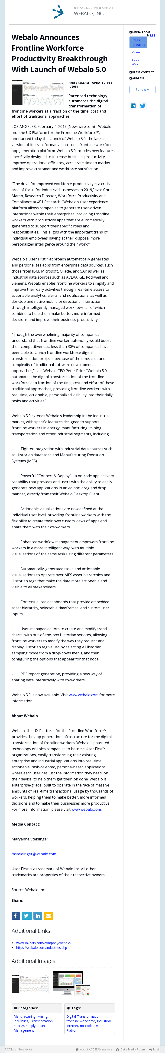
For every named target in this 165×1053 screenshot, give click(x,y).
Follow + (142, 89)
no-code (86, 1025)
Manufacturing (25, 1016)
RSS (151, 35)
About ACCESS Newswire (96, 1049)
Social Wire (136, 61)
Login (156, 1049)
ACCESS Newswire (18, 1049)
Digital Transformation (83, 1016)
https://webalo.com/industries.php (41, 947)
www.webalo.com (83, 694)
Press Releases (138, 42)
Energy (19, 1025)
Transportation (41, 1021)
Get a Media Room (132, 1049)
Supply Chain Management (29, 1028)
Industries (21, 1021)
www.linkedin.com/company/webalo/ (43, 943)
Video (136, 52)
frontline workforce (80, 1021)
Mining (42, 1016)
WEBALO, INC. (89, 13)
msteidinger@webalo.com (34, 853)
